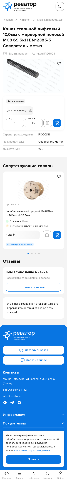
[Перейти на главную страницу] (21, 6)
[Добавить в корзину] (57, 123)
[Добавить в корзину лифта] (47, 123)
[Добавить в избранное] (59, 64)
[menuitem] (33, 414)
